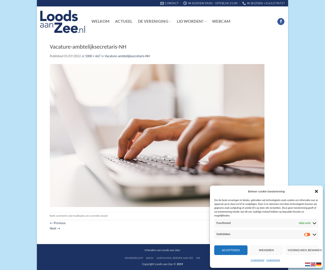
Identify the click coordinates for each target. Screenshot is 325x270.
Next (55, 228)
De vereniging (154, 21)
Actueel (123, 21)
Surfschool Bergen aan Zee (174, 258)
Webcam (221, 21)
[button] (316, 191)
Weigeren (266, 250)
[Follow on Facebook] (280, 21)
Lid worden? (192, 21)
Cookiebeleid (257, 260)
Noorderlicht (134, 258)
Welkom (100, 21)
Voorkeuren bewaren (303, 250)
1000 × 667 (92, 56)
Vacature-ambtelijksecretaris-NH (127, 56)
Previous (58, 223)
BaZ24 (150, 258)
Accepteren (231, 250)
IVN (198, 258)
